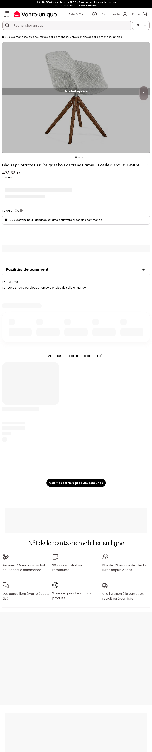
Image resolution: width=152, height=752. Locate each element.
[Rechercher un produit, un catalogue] (7, 25)
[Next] (143, 93)
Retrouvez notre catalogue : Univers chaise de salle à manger (44, 288)
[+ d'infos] (21, 210)
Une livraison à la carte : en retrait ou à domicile (123, 596)
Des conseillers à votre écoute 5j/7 (26, 596)
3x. (17, 211)
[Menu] (7, 12)
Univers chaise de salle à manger (90, 37)
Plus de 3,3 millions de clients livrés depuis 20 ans (124, 567)
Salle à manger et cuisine (22, 37)
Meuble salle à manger (54, 37)
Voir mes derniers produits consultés (76, 483)
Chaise (117, 37)
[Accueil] (3, 37)
